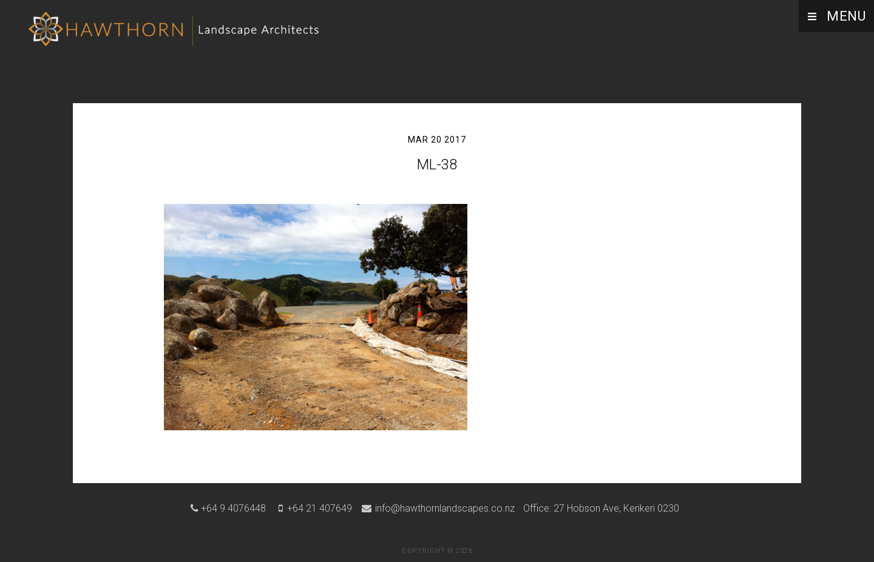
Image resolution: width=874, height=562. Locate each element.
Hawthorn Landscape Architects (176, 33)
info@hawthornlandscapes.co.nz (444, 508)
